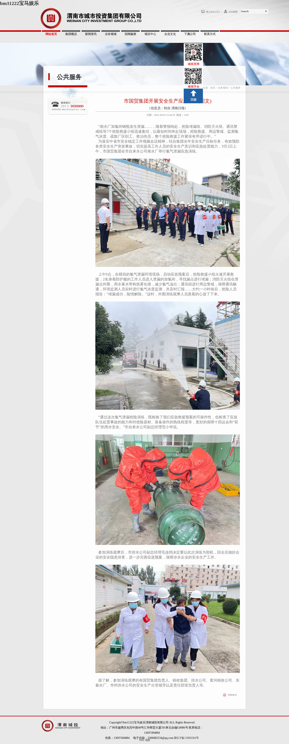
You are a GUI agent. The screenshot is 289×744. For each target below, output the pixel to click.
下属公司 (190, 34)
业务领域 (110, 34)
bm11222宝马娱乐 (19, 3)
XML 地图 (144, 740)
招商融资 (130, 34)
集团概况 (71, 34)
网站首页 (51, 34)
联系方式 (210, 34)
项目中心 (150, 34)
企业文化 (170, 34)
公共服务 (69, 77)
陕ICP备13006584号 (186, 737)
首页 (212, 87)
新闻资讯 (91, 34)
